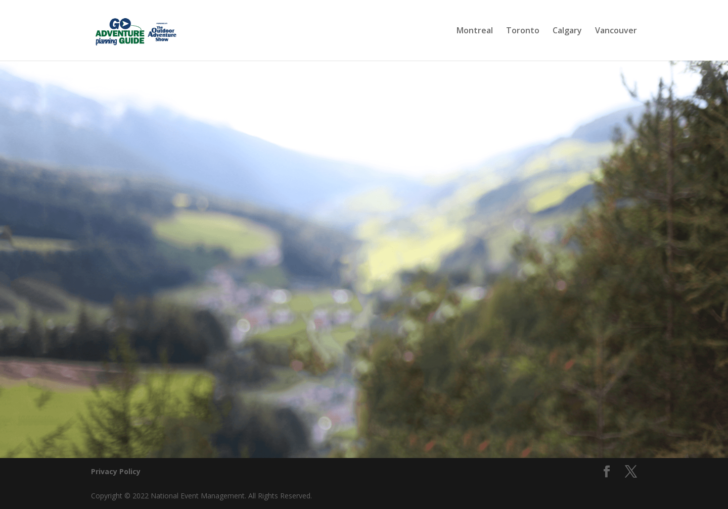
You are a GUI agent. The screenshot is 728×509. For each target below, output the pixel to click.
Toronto (522, 31)
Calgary (567, 31)
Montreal (475, 31)
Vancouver (616, 31)
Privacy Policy (116, 471)
